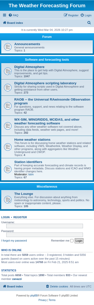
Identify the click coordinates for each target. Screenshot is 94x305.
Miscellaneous (47, 186)
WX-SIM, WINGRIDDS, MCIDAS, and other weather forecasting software (46, 121)
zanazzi (17, 278)
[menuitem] (13, 15)
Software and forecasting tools (47, 59)
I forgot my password (14, 240)
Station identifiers (28, 162)
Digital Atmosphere (29, 67)
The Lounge (23, 194)
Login (5, 217)
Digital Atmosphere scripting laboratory (45, 83)
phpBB (34, 295)
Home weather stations (32, 139)
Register (20, 217)
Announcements (27, 44)
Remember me (62, 241)
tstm (31, 174)
